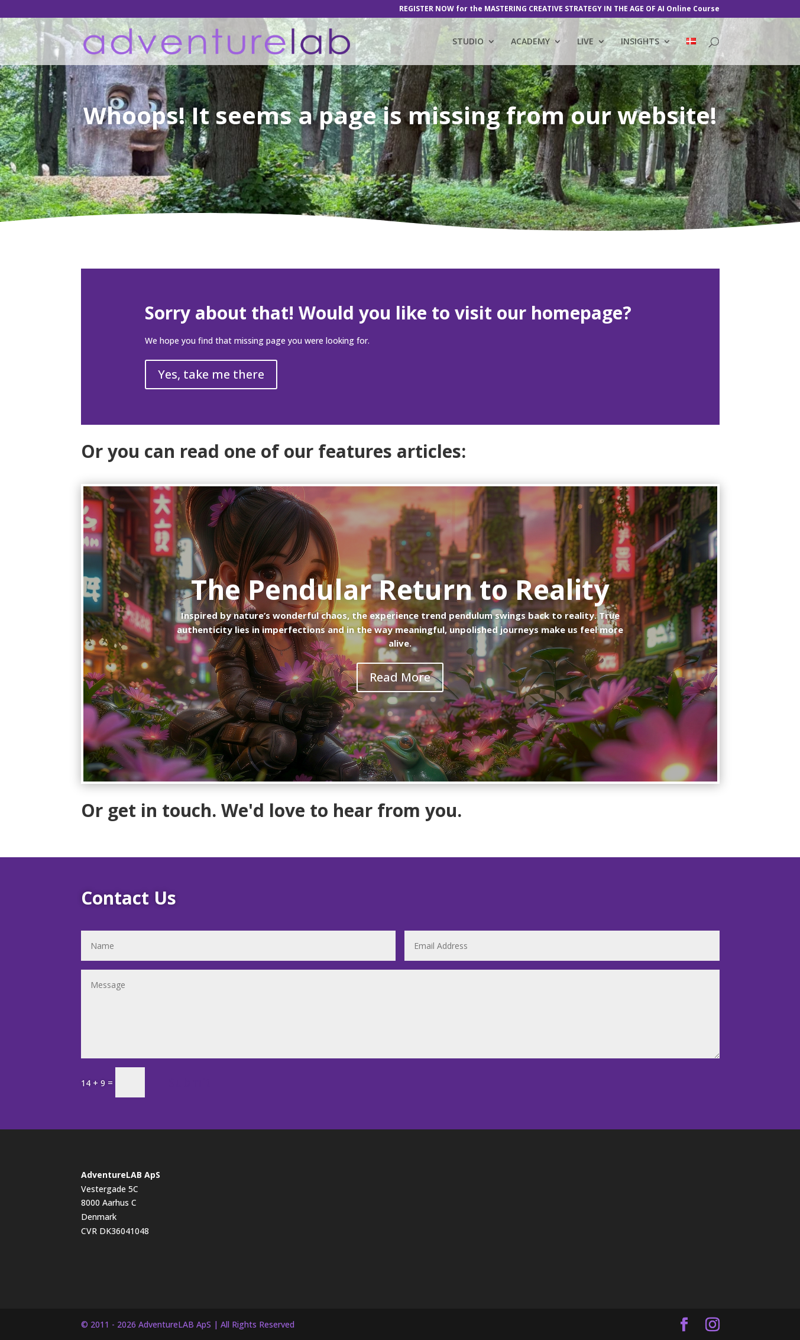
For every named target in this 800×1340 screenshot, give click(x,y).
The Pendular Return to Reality (400, 589)
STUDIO (468, 42)
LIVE (585, 42)
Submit (190, 1082)
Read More (400, 677)
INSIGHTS (640, 42)
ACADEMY (530, 42)
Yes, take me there (211, 374)
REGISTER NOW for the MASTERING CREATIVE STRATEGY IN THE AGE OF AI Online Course (559, 9)
